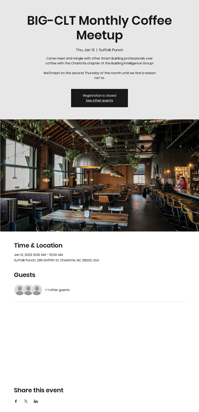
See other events (99, 100)
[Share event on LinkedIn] (36, 401)
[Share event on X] (26, 401)
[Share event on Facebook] (16, 401)
